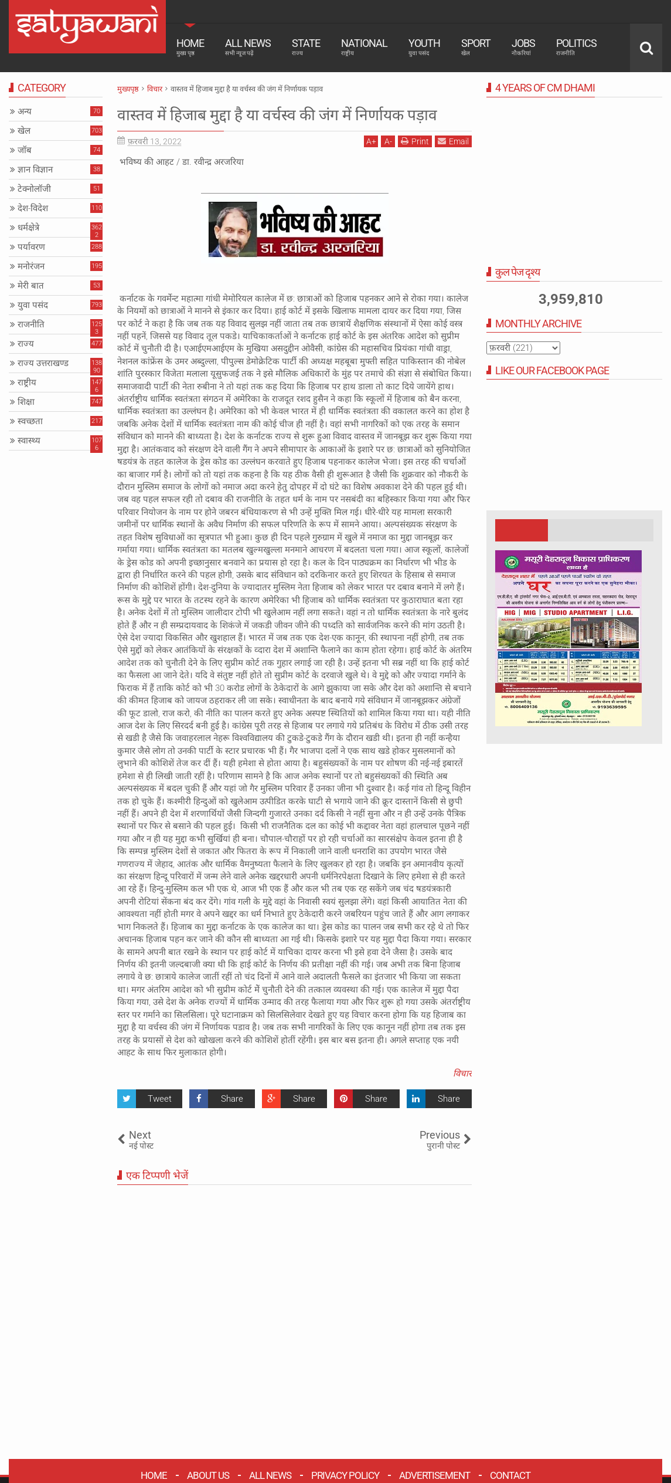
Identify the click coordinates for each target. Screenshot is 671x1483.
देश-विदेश (33, 208)
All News (248, 47)
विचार (462, 1096)
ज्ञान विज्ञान (35, 169)
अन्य (25, 111)
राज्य (26, 343)
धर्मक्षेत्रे (28, 227)
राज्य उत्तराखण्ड (43, 363)
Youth (424, 47)
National (364, 47)
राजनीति (31, 324)
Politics (576, 47)
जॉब (25, 150)
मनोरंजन (31, 266)
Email (453, 164)
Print (415, 164)
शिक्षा (26, 402)
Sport (476, 47)
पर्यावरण (31, 247)
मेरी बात (31, 285)
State (306, 47)
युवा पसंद (33, 305)
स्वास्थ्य (29, 440)
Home (190, 47)
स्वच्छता (30, 421)
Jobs (523, 47)
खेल (24, 131)
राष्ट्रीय (27, 382)
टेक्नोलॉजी (34, 189)
